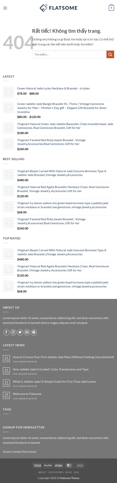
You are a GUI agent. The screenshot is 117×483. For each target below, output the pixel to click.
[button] (5, 8)
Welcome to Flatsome (27, 393)
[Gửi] (110, 54)
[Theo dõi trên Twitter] (20, 332)
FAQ (76, 472)
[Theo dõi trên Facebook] (6, 332)
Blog (68, 472)
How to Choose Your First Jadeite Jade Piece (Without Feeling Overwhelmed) (63, 357)
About (42, 472)
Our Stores (55, 472)
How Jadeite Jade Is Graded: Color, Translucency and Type (51, 369)
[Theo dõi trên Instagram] (13, 332)
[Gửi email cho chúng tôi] (27, 332)
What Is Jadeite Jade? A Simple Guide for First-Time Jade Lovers (54, 381)
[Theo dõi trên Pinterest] (34, 332)
